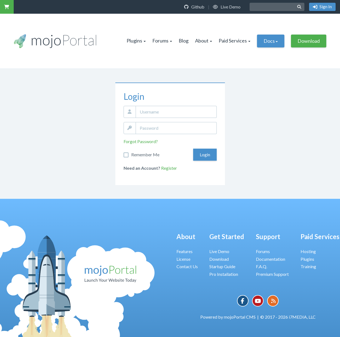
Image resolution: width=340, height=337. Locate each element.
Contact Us (187, 266)
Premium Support (272, 274)
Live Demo (227, 6)
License (183, 259)
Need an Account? (142, 168)
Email (130, 112)
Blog (183, 41)
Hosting (308, 251)
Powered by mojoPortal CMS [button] (228, 316)
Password (130, 128)
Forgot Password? (141, 141)
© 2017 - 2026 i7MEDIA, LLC (288, 316)
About (203, 41)
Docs (271, 41)
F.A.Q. (261, 266)
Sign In (325, 6)
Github (194, 6)
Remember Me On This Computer (145, 154)
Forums (162, 41)
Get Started (226, 236)
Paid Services (234, 41)
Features (184, 251)
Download (309, 41)
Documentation (270, 259)
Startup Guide (222, 266)
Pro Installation (223, 274)
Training (308, 266)
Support (268, 236)
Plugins (136, 41)
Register (169, 168)
